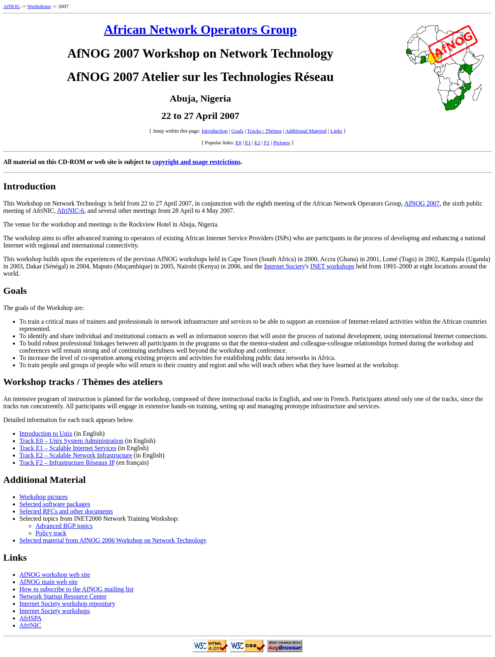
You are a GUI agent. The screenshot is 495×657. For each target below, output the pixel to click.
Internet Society (284, 266)
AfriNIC (30, 625)
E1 (248, 142)
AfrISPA (30, 618)
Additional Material (306, 131)
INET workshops (332, 266)
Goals (237, 131)
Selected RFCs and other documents (66, 511)
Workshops (39, 6)
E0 (238, 142)
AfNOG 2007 (422, 203)
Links (336, 131)
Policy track (51, 533)
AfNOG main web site (48, 581)
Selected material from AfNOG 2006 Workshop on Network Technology (112, 540)
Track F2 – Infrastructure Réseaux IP (67, 462)
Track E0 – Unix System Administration (71, 440)
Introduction (214, 131)
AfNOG (11, 6)
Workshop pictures (43, 496)
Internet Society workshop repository (67, 603)
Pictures (281, 142)
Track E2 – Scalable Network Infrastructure (75, 455)
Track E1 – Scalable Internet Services (67, 448)
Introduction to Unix (46, 433)
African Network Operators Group (200, 29)
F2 (267, 142)
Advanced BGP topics (64, 525)
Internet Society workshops (54, 610)
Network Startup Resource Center (62, 596)
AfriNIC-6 (70, 210)
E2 (257, 142)
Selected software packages (54, 504)
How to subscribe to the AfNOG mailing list (76, 589)
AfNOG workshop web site (54, 574)
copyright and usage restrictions (196, 161)
